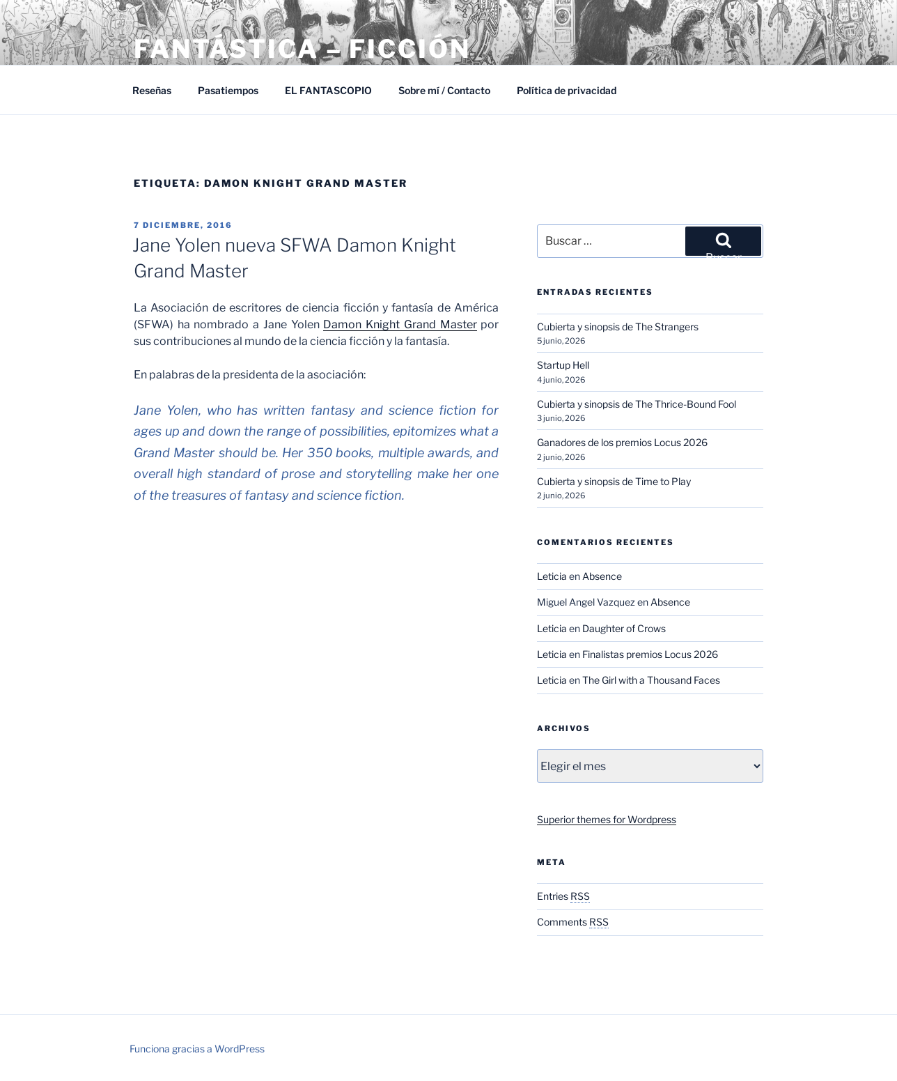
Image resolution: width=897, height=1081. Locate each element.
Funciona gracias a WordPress (197, 1049)
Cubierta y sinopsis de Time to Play (614, 481)
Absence (602, 576)
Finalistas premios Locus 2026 (650, 654)
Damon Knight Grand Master (399, 324)
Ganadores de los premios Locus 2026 (622, 442)
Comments (573, 922)
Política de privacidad (566, 90)
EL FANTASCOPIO (328, 90)
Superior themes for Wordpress (606, 819)
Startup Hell (563, 365)
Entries (563, 896)
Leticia (552, 576)
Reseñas (151, 90)
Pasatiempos (228, 90)
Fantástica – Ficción (302, 48)
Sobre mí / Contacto (444, 90)
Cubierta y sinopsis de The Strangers (618, 326)
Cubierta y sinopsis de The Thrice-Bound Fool (636, 404)
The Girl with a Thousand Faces (651, 680)
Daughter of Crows (624, 628)
